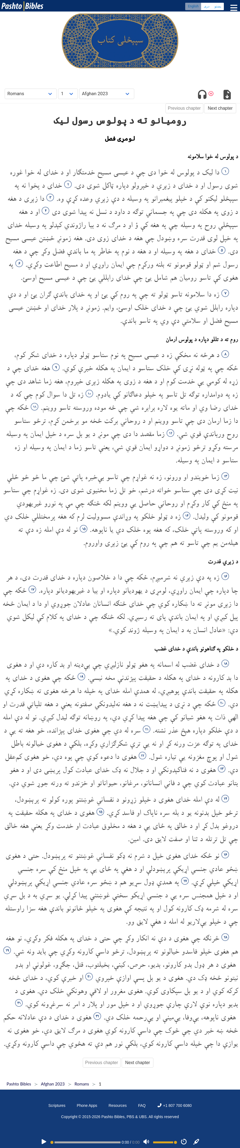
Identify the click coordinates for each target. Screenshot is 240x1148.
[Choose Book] (31, 94)
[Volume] (146, 1142)
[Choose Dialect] (106, 94)
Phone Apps (87, 1105)
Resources (117, 1105)
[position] (85, 1142)
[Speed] (184, 1142)
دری (206, 7)
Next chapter (220, 108)
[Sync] (196, 1142)
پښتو (218, 7)
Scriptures (56, 1105)
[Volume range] (165, 1142)
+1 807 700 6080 (174, 1105)
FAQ (142, 1105)
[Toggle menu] (232, 8)
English (193, 7)
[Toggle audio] (202, 96)
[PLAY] (44, 1142)
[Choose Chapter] (68, 94)
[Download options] (227, 96)
